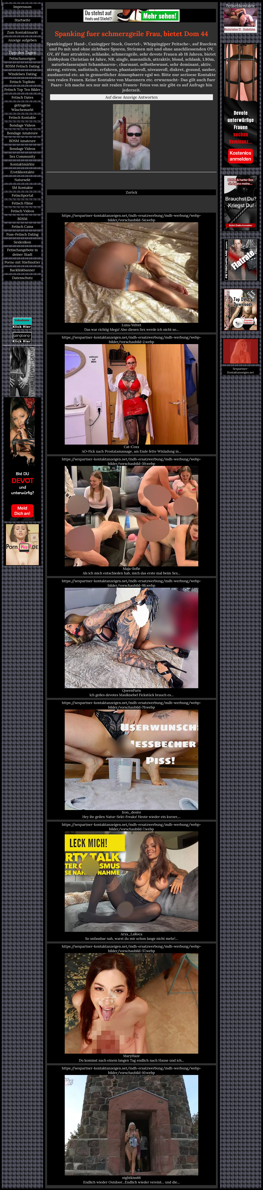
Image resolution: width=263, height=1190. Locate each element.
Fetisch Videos (22, 211)
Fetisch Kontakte (22, 117)
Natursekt (22, 180)
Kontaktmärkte (22, 164)
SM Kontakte (22, 187)
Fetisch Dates (22, 97)
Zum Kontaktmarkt (22, 32)
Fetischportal (22, 195)
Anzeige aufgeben (22, 40)
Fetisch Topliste (22, 82)
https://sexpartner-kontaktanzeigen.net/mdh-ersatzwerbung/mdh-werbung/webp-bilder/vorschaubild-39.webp (131, 516)
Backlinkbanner (22, 270)
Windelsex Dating (22, 74)
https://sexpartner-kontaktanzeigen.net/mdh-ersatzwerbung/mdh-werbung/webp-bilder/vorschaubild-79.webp (131, 760)
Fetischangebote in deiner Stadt (22, 252)
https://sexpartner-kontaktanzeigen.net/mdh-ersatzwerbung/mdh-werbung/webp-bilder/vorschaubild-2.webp (131, 394)
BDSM (22, 219)
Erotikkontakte (22, 172)
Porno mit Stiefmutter (22, 262)
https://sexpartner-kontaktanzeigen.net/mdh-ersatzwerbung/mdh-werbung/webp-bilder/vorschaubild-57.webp (131, 1003)
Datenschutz (22, 278)
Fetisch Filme (22, 203)
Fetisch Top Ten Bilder (22, 89)
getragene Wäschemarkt (22, 107)
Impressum (22, 7)
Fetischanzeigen (22, 58)
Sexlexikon (22, 242)
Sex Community (22, 156)
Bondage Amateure (22, 133)
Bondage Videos (22, 125)
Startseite (22, 20)
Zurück (131, 192)
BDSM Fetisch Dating (22, 66)
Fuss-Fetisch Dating (22, 234)
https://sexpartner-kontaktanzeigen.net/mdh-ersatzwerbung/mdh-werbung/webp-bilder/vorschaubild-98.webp (131, 638)
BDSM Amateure (22, 141)
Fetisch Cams (22, 226)
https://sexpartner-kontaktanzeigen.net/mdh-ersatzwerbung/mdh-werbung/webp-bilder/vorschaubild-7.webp (131, 881)
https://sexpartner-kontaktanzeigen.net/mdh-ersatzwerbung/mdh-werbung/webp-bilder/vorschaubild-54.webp (131, 272)
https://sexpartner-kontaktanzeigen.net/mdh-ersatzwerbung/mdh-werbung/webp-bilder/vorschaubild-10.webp (131, 1125)
